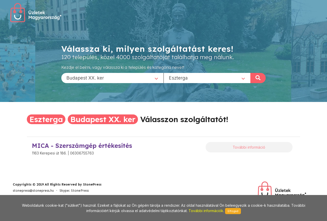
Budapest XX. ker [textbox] (85, 77)
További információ (249, 147)
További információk (206, 211)
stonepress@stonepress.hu (33, 190)
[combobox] (112, 78)
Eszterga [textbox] (178, 77)
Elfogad (233, 211)
